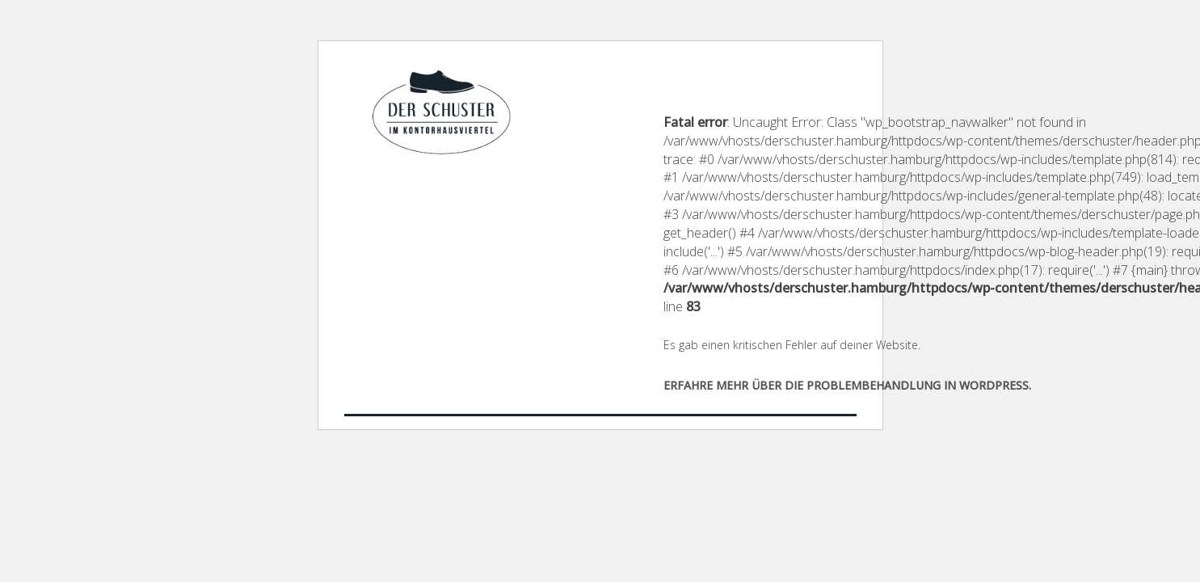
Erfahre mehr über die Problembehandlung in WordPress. (847, 385)
